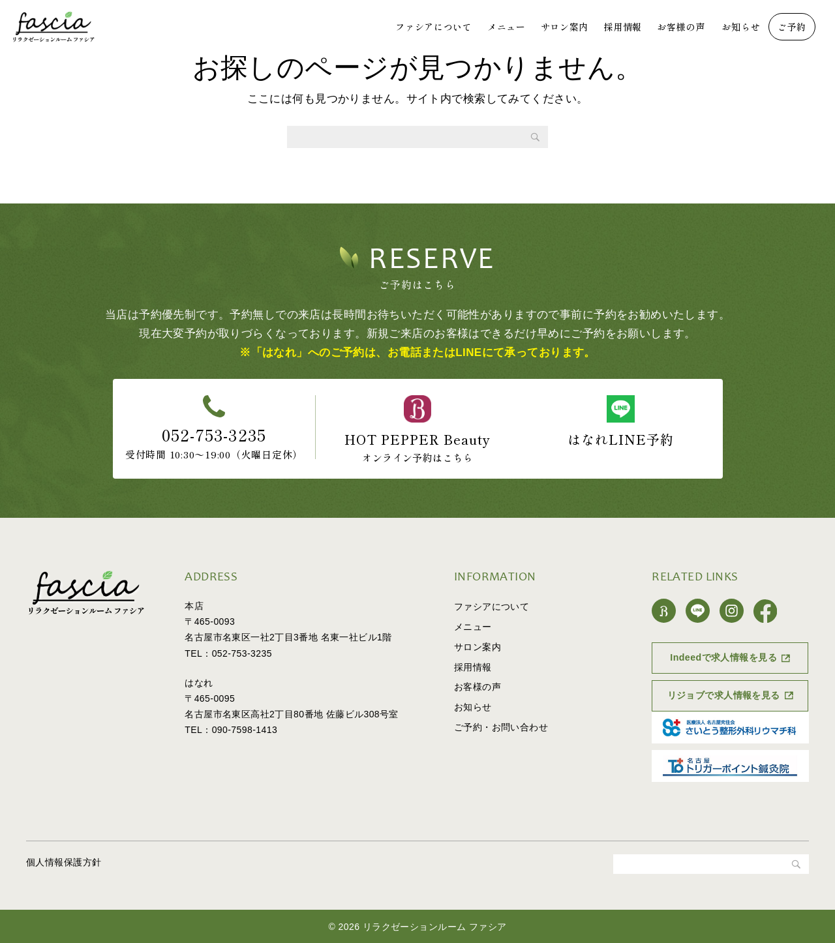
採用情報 (622, 26)
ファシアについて (433, 26)
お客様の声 (681, 26)
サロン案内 (565, 26)
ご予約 (792, 26)
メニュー (506, 26)
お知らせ (740, 26)
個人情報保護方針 (63, 862)
